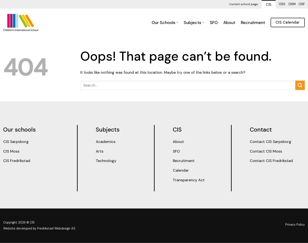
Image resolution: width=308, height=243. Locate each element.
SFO (214, 22)
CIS (268, 4)
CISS (282, 4)
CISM (292, 4)
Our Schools (165, 22)
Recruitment (253, 22)
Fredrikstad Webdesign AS (56, 229)
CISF (302, 4)
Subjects (194, 22)
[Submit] (300, 85)
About (229, 22)
